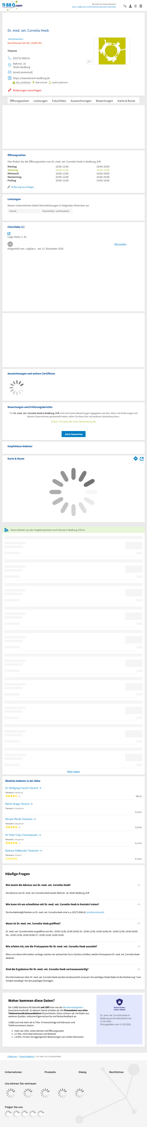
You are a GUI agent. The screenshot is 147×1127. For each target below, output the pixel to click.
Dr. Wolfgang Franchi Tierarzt (21, 788)
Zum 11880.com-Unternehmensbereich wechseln (94, 6)
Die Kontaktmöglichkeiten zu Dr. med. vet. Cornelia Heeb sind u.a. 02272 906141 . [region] (55, 912)
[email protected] (95, 912)
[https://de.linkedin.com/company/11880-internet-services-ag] (32, 1114)
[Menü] (142, 5)
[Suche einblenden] (126, 5)
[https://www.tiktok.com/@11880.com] (24, 1114)
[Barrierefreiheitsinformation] (136, 5)
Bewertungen (104, 101)
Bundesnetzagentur (73, 1007)
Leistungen (41, 101)
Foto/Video (59, 101)
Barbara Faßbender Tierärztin (22, 850)
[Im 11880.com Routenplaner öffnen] (135, 458)
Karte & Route (126, 101)
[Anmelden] (131, 5)
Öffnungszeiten (19, 101)
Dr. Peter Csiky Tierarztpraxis (21, 835)
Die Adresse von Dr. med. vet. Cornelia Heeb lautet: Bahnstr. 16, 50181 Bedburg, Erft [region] (47, 892)
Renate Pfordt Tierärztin (18, 819)
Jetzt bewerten (74, 434)
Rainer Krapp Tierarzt (17, 803)
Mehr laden (73, 771)
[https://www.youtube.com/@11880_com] (40, 1114)
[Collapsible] (138, 885)
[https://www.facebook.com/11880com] (8, 1114)
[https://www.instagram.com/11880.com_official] (16, 1114)
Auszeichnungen (81, 101)
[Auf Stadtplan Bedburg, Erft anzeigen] (142, 458)
